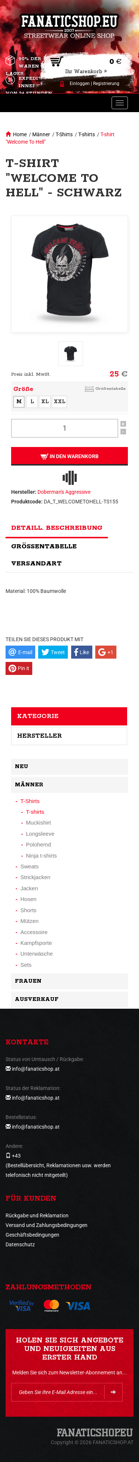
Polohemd (38, 844)
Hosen (28, 899)
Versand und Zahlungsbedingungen (46, 1225)
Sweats (29, 866)
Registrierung (106, 83)
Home (20, 134)
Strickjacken (35, 877)
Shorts (28, 910)
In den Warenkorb (69, 456)
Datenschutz (20, 1244)
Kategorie (38, 716)
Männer (41, 134)
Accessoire (33, 932)
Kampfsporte (36, 943)
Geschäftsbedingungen (32, 1235)
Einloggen (80, 83)
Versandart (36, 563)
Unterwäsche (36, 953)
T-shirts (86, 134)
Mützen (29, 921)
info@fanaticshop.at (36, 1069)
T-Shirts (64, 134)
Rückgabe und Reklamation (37, 1215)
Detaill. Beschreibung (56, 528)
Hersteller (39, 736)
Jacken (29, 888)
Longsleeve (40, 833)
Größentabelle (110, 388)
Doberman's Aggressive (63, 492)
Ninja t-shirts (41, 855)
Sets (26, 965)
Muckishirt (38, 822)
